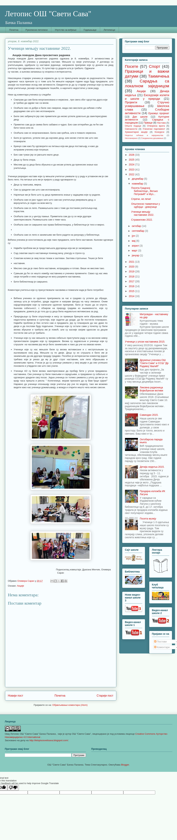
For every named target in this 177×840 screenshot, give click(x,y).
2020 (132, 266)
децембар (138, 178)
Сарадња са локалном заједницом (147, 83)
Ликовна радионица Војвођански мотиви (151, 389)
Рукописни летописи (37, 29)
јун (134, 235)
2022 (132, 174)
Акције (20, 585)
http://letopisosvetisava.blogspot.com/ (48, 740)
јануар (136, 255)
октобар (137, 226)
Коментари (162, 647)
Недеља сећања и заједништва (144, 135)
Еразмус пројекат (158, 113)
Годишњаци (90, 29)
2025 (132, 159)
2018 (132, 276)
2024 (132, 164)
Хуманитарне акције (136, 132)
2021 (132, 261)
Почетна (13, 29)
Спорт (154, 66)
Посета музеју (148, 518)
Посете (131, 66)
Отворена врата (156, 126)
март (135, 250)
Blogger (125, 764)
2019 (132, 271)
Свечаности (131, 129)
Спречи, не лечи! (141, 199)
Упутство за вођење (65, 29)
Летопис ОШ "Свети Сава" (48, 14)
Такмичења (158, 76)
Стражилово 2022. (142, 219)
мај (134, 240)
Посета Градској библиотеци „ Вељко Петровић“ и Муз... (144, 191)
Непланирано (131, 138)
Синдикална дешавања (152, 138)
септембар (138, 230)
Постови (160, 641)
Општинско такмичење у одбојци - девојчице (145, 205)
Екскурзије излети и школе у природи (147, 96)
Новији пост (15, 695)
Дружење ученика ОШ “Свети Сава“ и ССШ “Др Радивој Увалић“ (154, 363)
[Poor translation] (13, 788)
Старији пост (105, 695)
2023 (132, 169)
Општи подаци (133, 126)
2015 (132, 291)
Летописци (109, 29)
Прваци (148, 122)
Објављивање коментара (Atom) (70, 705)
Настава (161, 123)
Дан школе (140, 116)
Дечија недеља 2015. (152, 466)
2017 (132, 281)
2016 (132, 286)
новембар (138, 183)
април (136, 245)
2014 (132, 296)
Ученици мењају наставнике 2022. (142, 213)
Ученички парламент (154, 129)
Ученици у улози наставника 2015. (145, 341)
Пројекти (131, 102)
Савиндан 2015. (149, 414)
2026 (132, 154)
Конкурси (159, 132)
